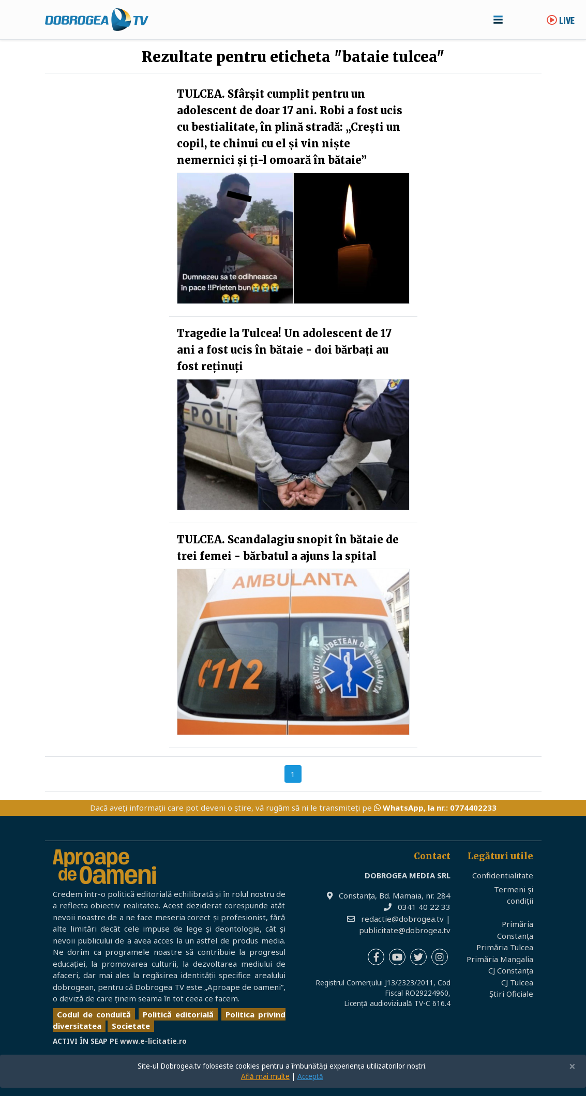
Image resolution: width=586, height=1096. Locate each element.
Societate (131, 1026)
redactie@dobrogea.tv (402, 919)
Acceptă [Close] (310, 1076)
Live (561, 21)
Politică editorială (178, 1014)
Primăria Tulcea (504, 947)
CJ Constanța (510, 970)
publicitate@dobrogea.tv (404, 930)
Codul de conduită (94, 1014)
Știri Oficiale (511, 993)
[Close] (572, 1067)
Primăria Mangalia (500, 959)
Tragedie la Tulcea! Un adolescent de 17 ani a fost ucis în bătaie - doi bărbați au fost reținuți (284, 350)
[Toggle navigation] (498, 19)
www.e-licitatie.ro (153, 1041)
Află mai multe (265, 1076)
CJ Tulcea (517, 982)
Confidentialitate (502, 875)
